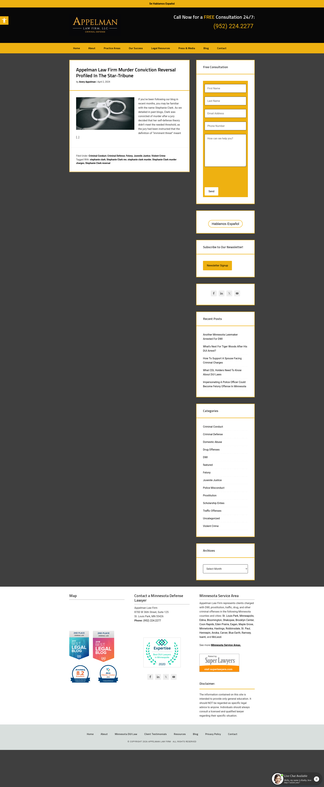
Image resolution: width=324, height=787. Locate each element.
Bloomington (214, 620)
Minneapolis (246, 615)
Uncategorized (211, 518)
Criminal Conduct (97, 156)
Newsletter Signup (217, 265)
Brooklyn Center (245, 620)
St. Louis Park (230, 615)
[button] (4, 20)
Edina (202, 620)
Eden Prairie (222, 624)
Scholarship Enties (213, 503)
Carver (223, 632)
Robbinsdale (233, 628)
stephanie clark (98, 159)
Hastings (219, 628)
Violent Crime (158, 156)
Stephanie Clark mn (117, 159)
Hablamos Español (225, 224)
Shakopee (228, 620)
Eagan (233, 624)
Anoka (215, 632)
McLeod (216, 637)
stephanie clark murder (139, 159)
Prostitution (209, 495)
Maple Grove (246, 624)
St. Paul (245, 628)
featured (208, 464)
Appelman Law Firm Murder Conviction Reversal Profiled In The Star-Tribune (126, 72)
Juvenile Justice (142, 156)
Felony (129, 156)
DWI (205, 457)
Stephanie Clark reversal (97, 163)
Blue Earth (235, 632)
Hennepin (204, 632)
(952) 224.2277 (152, 620)
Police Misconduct (213, 487)
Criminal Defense (116, 156)
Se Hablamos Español (162, 3)
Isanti (202, 637)
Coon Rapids (206, 624)
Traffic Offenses (212, 510)
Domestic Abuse (212, 442)
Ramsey (246, 632)
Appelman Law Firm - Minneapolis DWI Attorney (95, 25)
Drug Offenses (211, 449)
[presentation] (226, 176)
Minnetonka (206, 628)
